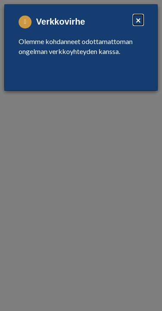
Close (129, 72)
